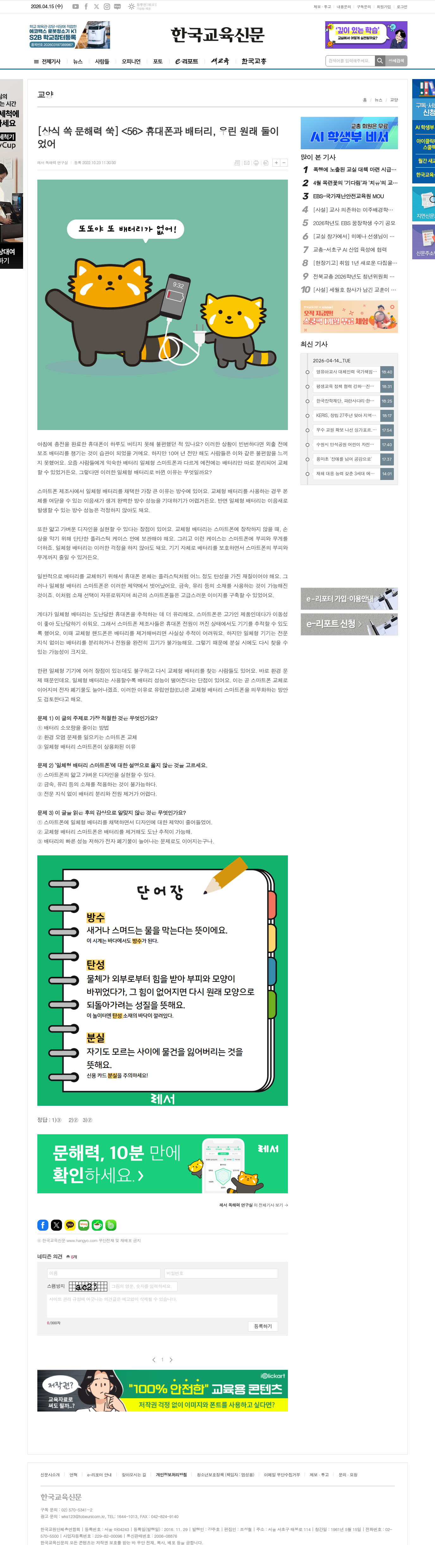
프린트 (256, 163)
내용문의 (344, 6)
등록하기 (263, 1326)
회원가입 (384, 6)
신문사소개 (50, 1475)
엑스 (96, 6)
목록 (237, 163)
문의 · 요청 (348, 1475)
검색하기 (380, 60)
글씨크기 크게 (276, 163)
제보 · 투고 (322, 6)
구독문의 (364, 6)
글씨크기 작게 (284, 163)
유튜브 (75, 6)
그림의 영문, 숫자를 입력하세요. (141, 1286)
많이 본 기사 (318, 157)
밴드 (110, 1225)
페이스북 (86, 6)
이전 (154, 1359)
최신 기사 (314, 344)
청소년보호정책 (225, 1475)
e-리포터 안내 (99, 1475)
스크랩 (266, 163)
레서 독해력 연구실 (52, 162)
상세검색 (396, 61)
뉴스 (378, 100)
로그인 (402, 6)
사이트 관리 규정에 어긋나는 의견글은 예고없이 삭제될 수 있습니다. (113, 1299)
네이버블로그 (117, 6)
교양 (394, 100)
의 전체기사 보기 (251, 1205)
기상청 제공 (143, 9)
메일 (247, 163)
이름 (53, 1273)
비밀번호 (175, 1273)
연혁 (73, 1475)
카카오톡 (70, 1225)
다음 (171, 1359)
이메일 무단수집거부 (282, 1475)
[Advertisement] (350, 537)
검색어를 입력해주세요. (349, 60)
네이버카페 (97, 1225)
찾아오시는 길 (134, 1475)
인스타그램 (107, 6)
